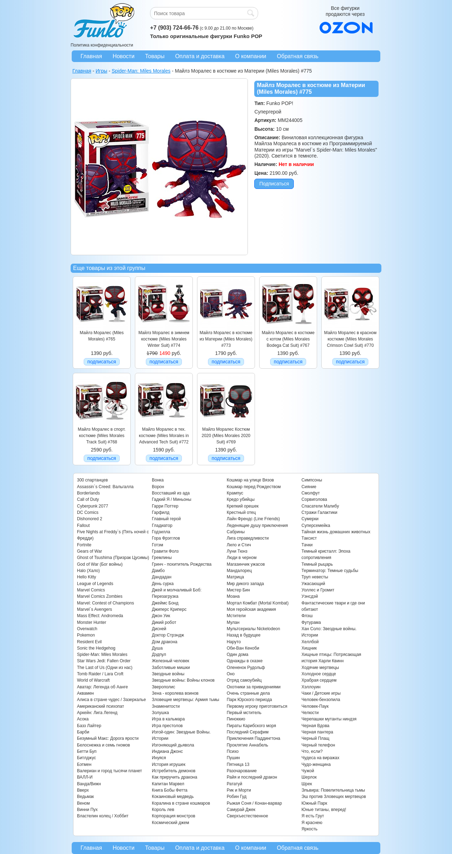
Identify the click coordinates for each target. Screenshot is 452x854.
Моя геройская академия (251, 609)
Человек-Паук (315, 706)
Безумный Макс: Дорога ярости (107, 738)
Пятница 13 (238, 764)
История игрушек (168, 764)
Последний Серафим (248, 732)
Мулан (233, 622)
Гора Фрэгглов (166, 538)
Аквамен (85, 693)
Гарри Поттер (165, 506)
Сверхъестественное (247, 815)
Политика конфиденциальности (102, 45)
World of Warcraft (93, 680)
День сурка (163, 583)
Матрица (235, 577)
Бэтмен (84, 764)
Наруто (234, 641)
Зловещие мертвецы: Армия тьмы (185, 699)
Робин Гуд (236, 796)
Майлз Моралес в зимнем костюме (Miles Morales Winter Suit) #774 (163, 339)
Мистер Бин (238, 590)
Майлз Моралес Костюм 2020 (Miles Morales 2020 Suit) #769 (226, 436)
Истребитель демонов (173, 770)
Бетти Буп (86, 751)
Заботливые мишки (171, 667)
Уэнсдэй (310, 596)
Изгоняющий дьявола (173, 745)
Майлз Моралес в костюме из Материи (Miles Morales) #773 (226, 339)
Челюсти (310, 712)
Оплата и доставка (200, 56)
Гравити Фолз (165, 551)
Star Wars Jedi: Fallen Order (104, 660)
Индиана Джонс (167, 751)
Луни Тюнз (237, 551)
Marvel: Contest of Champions (105, 603)
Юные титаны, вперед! (324, 809)
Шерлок (309, 777)
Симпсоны (312, 480)
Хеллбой (310, 641)
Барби (83, 732)
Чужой (308, 770)
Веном (83, 803)
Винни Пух (87, 809)
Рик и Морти (239, 790)
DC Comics (88, 512)
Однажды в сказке (245, 660)
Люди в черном (242, 557)
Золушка (160, 712)
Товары (155, 56)
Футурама (311, 622)
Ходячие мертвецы (320, 667)
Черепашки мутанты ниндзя (329, 719)
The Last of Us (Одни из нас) (104, 667)
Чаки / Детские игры (321, 693)
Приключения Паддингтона (253, 738)
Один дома (237, 654)
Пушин (233, 757)
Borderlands (88, 493)
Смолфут (311, 493)
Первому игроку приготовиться (257, 706)
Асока (83, 719)
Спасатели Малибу (320, 506)
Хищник (309, 648)
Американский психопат (100, 706)
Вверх (83, 790)
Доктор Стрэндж (168, 635)
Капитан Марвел (168, 783)
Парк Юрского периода (249, 699)
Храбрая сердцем (319, 680)
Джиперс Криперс (169, 609)
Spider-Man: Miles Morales (102, 654)
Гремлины (162, 557)
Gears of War (89, 551)
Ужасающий (313, 583)
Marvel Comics (91, 590)
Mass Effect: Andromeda (100, 615)
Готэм (157, 544)
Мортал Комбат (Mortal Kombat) (258, 603)
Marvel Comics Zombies (100, 596)
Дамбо (158, 570)
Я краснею (312, 822)
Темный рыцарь (317, 564)
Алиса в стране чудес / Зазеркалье (111, 699)
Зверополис (163, 686)
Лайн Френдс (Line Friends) (253, 518)
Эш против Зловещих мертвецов (334, 796)
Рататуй (234, 783)
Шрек (307, 783)
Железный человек (170, 660)
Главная (91, 56)
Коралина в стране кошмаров (181, 803)
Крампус (235, 493)
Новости (124, 56)
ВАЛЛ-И (85, 777)
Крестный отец (241, 512)
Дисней (159, 628)
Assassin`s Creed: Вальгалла (105, 486)
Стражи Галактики (319, 512)
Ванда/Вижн (89, 783)
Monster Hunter (91, 622)
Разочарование (242, 770)
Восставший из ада (171, 493)
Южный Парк (314, 803)
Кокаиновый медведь (173, 796)
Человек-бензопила (321, 699)
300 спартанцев (92, 480)
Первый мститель (244, 712)
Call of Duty (88, 499)
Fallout (83, 525)
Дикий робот (164, 622)
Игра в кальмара (168, 719)
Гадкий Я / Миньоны (171, 499)
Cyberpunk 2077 (92, 506)
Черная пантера (317, 732)
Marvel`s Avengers (94, 609)
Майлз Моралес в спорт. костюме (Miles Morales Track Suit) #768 (101, 436)
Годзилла (161, 531)
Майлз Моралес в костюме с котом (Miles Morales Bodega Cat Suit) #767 (288, 339)
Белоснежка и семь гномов (103, 745)
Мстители (236, 615)
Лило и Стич (239, 544)
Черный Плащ (315, 738)
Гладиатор (162, 525)
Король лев (163, 809)
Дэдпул (159, 654)
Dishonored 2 (89, 518)
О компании (250, 56)
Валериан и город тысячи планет (109, 770)
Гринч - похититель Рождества (182, 564)
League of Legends (95, 583)
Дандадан (161, 577)
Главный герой (166, 518)
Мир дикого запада (245, 583)
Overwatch (87, 628)
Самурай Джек (241, 809)
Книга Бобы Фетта (170, 790)
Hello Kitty (86, 577)
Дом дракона (164, 641)
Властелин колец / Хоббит (103, 815)
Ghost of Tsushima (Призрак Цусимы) (113, 557)
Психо (233, 751)
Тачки (307, 544)
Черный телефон (318, 745)
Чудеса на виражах (320, 757)
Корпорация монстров (173, 815)
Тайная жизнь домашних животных (336, 531)
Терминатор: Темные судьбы (330, 570)
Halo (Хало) (88, 570)
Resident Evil (89, 641)
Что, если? (312, 751)
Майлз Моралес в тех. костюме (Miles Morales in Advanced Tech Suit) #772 (164, 436)
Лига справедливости (248, 538)
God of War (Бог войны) (100, 564)
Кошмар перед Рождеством (254, 486)
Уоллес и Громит (318, 590)
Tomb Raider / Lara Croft (100, 673)
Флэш (307, 615)
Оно (231, 673)
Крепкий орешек (242, 506)
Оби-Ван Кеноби (243, 648)
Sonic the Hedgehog (96, 648)
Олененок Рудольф (246, 667)
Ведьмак (85, 796)
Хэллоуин (311, 686)
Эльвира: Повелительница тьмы (333, 790)
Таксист (309, 538)
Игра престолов (167, 725)
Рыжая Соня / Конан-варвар (254, 803)
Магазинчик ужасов (246, 564)
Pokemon (86, 635)
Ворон (158, 486)
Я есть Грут (313, 815)
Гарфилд (161, 512)
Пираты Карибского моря (251, 725)
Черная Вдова (315, 725)
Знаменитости (166, 706)
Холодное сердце (319, 673)
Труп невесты (315, 577)
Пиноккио (236, 719)
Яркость (309, 829)
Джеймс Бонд (165, 603)
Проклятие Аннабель (247, 745)
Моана (233, 596)
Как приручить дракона (174, 777)
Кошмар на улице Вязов (250, 480)
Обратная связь (298, 56)
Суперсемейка (316, 525)
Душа (157, 648)
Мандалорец (239, 570)
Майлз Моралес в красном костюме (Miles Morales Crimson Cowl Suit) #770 (350, 339)
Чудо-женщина (316, 764)
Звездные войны (168, 673)
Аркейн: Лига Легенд (97, 712)
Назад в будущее (244, 635)
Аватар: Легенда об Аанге (102, 686)
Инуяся (159, 757)
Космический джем (170, 822)
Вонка (158, 480)
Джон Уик (161, 615)
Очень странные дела (248, 693)
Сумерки (310, 518)
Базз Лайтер (89, 725)
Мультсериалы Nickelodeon (253, 628)
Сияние (309, 486)
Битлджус (86, 757)
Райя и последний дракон (252, 777)
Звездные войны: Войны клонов (183, 680)
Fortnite (84, 544)
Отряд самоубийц (244, 680)
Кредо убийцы (241, 499)
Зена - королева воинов (175, 693)
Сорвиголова (314, 499)
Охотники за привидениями (254, 686)
